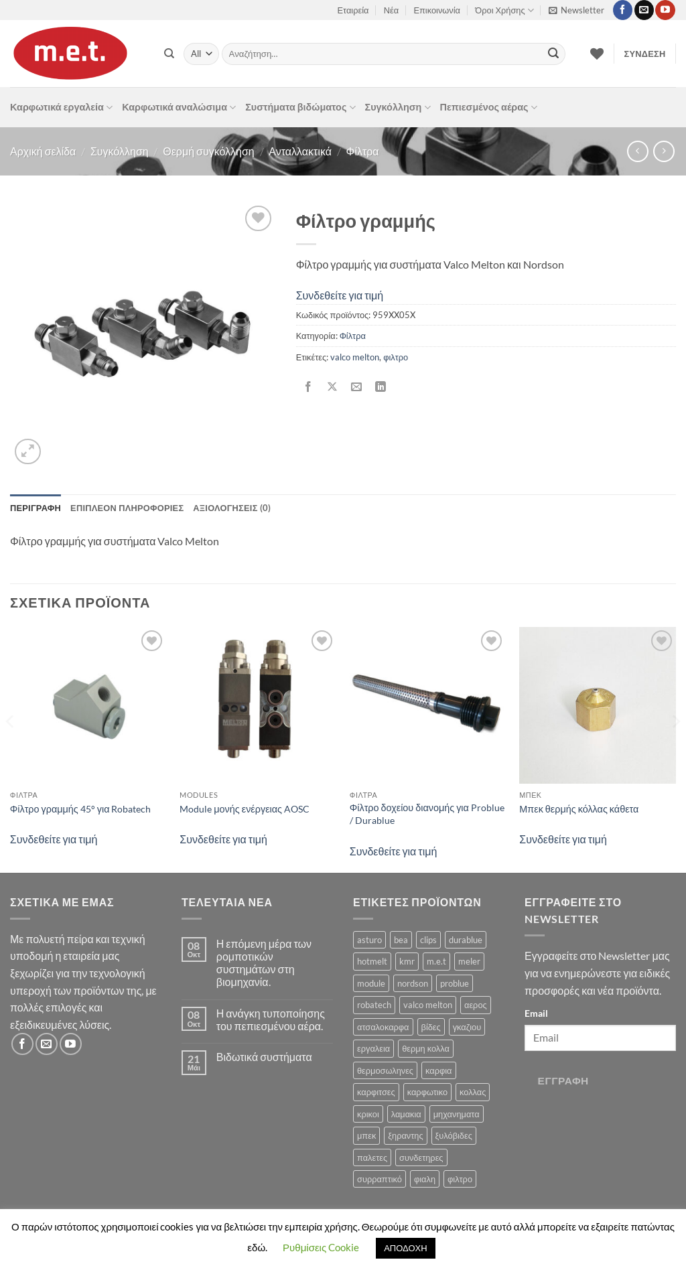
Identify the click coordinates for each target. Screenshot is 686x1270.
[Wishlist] (597, 53)
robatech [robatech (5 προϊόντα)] (374, 1004)
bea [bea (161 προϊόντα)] (401, 939)
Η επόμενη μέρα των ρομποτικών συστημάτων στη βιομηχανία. (264, 963)
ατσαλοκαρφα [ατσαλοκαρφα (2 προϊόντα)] (383, 1026)
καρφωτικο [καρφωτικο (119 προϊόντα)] (427, 1091)
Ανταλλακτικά (300, 151)
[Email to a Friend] (356, 387)
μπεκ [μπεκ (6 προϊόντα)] (366, 1135)
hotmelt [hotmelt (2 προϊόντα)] (372, 961)
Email (536, 1013)
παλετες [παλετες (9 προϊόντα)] (372, 1157)
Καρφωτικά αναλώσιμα (179, 107)
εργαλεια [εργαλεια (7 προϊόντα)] (373, 1048)
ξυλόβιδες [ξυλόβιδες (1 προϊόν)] (453, 1135)
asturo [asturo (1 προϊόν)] (369, 939)
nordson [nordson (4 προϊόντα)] (412, 983)
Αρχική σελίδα (43, 151)
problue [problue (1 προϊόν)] (454, 983)
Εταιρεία (353, 10)
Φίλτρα (362, 151)
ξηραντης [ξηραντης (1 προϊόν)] (405, 1135)
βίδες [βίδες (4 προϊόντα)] (431, 1026)
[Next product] (637, 151)
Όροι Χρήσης (504, 10)
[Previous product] (663, 151)
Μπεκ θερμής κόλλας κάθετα (578, 809)
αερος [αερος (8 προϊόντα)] (475, 1004)
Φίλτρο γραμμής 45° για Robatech (80, 809)
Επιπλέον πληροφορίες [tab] (127, 507)
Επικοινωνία (437, 10)
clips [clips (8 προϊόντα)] (428, 939)
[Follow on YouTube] (665, 10)
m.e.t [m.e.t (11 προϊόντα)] (436, 961)
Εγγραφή (563, 1080)
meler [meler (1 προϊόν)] (469, 961)
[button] (576, 10)
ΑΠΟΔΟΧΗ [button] (405, 1248)
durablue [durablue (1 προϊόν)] (465, 939)
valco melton (354, 357)
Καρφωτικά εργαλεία (61, 107)
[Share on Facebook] (308, 387)
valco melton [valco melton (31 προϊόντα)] (427, 1004)
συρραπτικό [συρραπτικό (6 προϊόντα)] (379, 1179)
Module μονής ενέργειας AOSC (245, 809)
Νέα (391, 10)
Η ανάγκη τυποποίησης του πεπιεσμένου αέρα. (270, 1019)
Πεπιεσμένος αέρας (488, 107)
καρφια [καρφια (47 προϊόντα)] (438, 1070)
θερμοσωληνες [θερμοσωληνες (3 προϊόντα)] (385, 1070)
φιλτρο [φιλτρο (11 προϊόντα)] (460, 1179)
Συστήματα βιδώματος (300, 107)
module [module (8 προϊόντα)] (371, 983)
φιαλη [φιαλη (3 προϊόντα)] (424, 1179)
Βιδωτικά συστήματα (264, 1056)
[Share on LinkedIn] (381, 387)
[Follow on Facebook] (622, 10)
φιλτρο (395, 357)
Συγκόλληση (398, 107)
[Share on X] (332, 387)
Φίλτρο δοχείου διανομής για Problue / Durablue (427, 814)
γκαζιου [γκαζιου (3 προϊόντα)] (467, 1026)
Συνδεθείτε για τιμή (340, 295)
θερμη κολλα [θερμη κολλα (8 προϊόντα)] (426, 1048)
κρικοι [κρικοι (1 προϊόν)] (368, 1114)
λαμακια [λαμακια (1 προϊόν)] (406, 1114)
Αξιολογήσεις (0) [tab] (232, 507)
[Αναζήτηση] (169, 53)
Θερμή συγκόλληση (209, 151)
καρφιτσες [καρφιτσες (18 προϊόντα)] (376, 1091)
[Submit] (553, 54)
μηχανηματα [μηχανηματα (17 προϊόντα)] (456, 1114)
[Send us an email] (644, 10)
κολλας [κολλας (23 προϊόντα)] (473, 1091)
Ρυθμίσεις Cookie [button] (321, 1247)
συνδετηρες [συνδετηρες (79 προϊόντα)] (421, 1157)
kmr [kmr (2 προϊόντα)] (407, 961)
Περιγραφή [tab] (35, 507)
